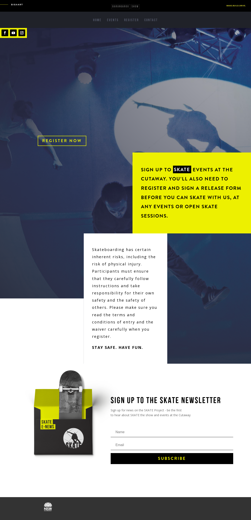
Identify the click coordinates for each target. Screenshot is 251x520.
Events (113, 20)
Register (131, 20)
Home (97, 20)
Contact (151, 20)
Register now (62, 141)
